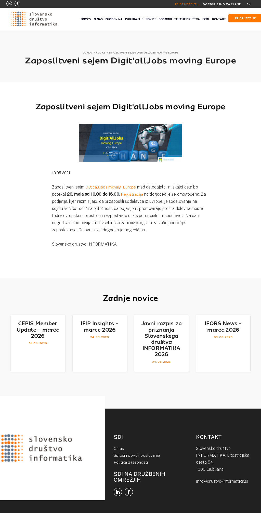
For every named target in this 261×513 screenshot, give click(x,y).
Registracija (132, 194)
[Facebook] (17, 4)
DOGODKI (165, 19)
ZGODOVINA (113, 19)
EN (249, 4)
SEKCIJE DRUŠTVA (187, 19)
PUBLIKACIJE (134, 19)
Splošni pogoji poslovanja (137, 455)
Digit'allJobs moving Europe (111, 187)
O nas (119, 448)
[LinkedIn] (9, 4)
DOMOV (86, 19)
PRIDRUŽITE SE (184, 4)
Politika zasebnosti (131, 462)
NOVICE (151, 19)
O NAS (98, 19)
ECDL (206, 19)
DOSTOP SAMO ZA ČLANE (221, 4)
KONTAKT (219, 19)
